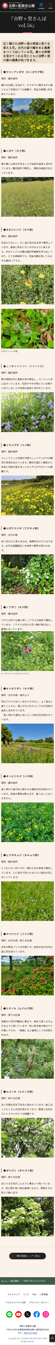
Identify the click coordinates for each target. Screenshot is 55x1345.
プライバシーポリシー (39, 1302)
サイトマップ (13, 1294)
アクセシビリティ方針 (16, 1302)
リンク (26, 1294)
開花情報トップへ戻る (28, 1256)
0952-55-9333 (30, 1332)
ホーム (4, 1280)
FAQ (34, 1294)
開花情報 (14, 1280)
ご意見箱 (43, 1294)
